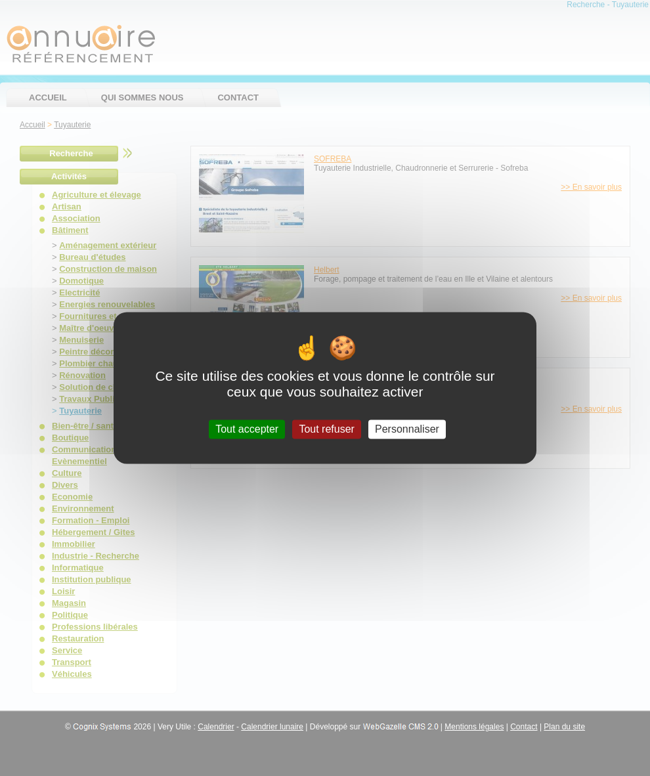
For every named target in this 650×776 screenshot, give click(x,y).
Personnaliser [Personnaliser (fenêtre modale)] (407, 429)
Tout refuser (326, 429)
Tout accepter (246, 429)
